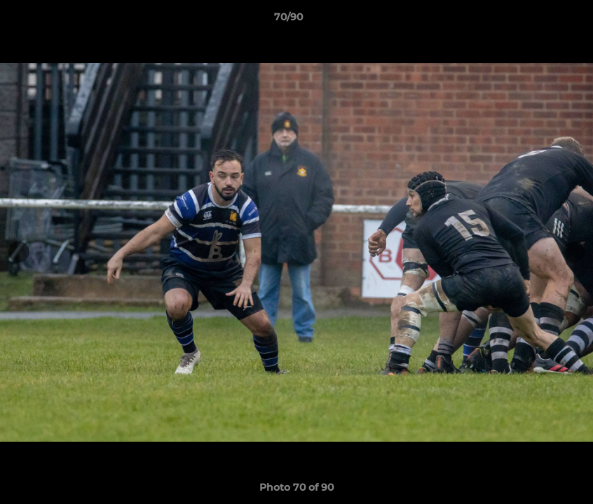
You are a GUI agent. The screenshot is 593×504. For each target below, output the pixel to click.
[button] (534, 20)
